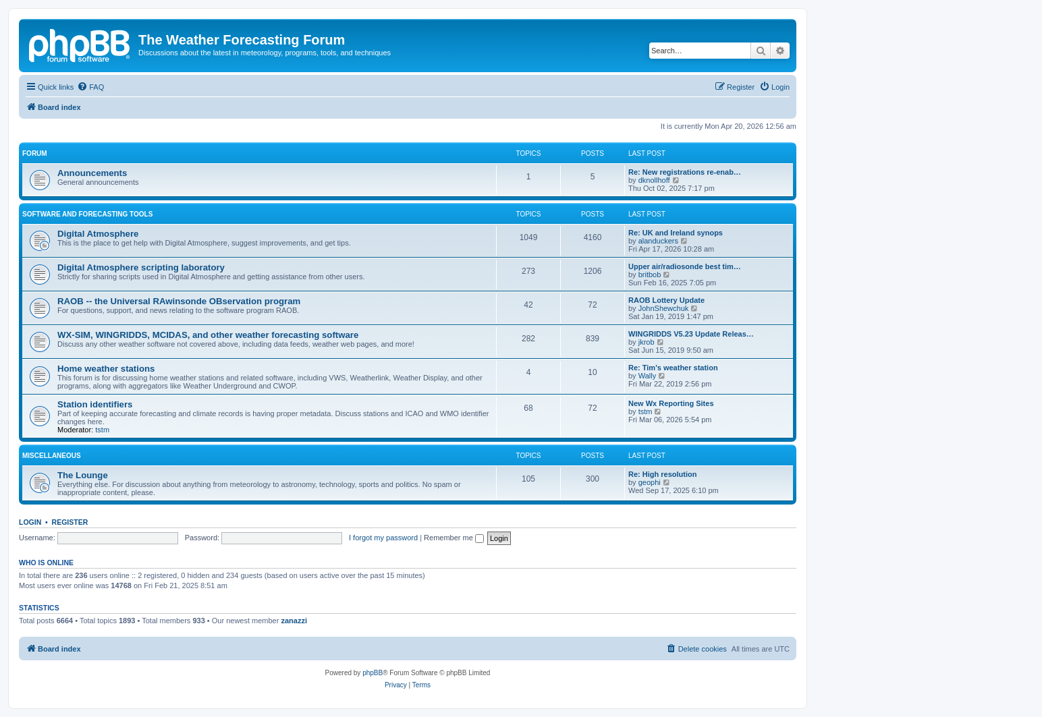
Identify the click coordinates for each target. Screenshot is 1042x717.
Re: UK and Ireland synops (675, 233)
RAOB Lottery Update (666, 300)
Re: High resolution (662, 474)
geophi (649, 482)
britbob (649, 274)
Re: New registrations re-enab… (684, 172)
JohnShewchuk (663, 308)
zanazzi (294, 620)
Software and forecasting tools (87, 214)
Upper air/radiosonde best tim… (684, 266)
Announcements (92, 173)
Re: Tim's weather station (673, 368)
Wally (647, 376)
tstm (102, 430)
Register (70, 522)
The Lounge (82, 475)
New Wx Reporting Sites (671, 403)
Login (30, 522)
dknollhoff (654, 180)
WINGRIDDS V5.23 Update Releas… (691, 334)
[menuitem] (90, 87)
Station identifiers (94, 404)
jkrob (646, 342)
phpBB (372, 673)
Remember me (454, 538)
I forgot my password (383, 538)
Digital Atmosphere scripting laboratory (141, 267)
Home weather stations (106, 369)
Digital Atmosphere (97, 234)
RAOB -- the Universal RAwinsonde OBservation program (178, 301)
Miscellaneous (51, 455)
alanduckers (658, 241)
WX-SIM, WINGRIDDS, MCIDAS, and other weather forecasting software (207, 335)
